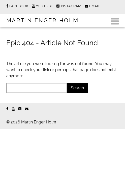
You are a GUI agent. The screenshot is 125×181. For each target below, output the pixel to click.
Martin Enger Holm (42, 20)
